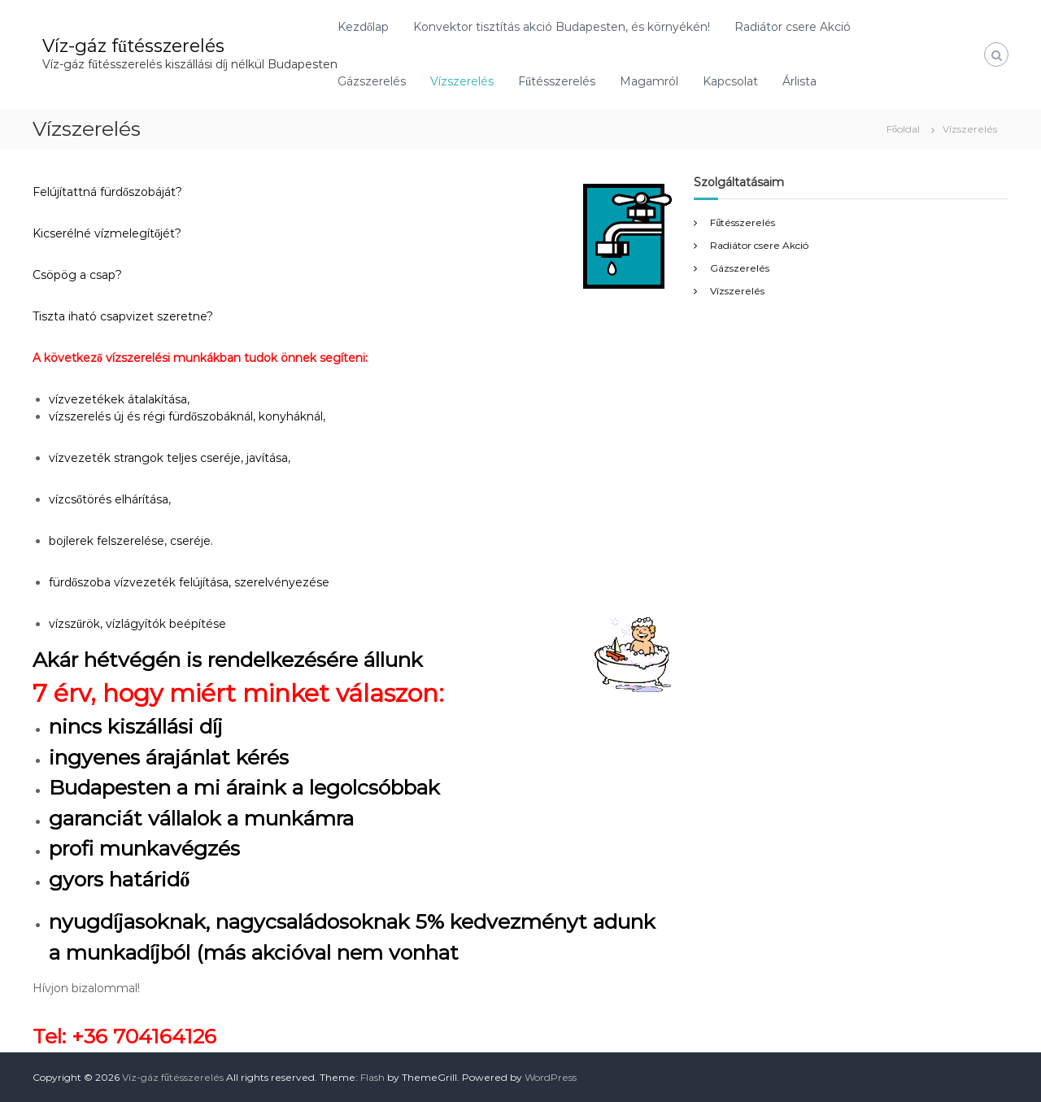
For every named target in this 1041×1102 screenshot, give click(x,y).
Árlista (799, 81)
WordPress (551, 1077)
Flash (372, 1077)
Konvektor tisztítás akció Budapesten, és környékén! (561, 27)
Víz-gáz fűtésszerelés (133, 46)
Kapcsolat (730, 81)
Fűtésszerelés (556, 81)
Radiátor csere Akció (792, 27)
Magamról (649, 81)
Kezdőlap (363, 27)
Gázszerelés (372, 81)
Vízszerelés (462, 81)
